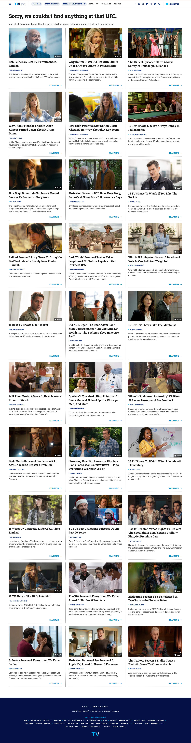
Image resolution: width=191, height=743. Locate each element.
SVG (146, 723)
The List (84, 727)
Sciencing (114, 723)
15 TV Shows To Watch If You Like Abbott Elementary (154, 463)
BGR (25, 720)
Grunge (113, 720)
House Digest (140, 720)
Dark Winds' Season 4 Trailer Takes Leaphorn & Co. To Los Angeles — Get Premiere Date (92, 261)
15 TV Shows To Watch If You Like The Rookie (152, 195)
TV (97, 4)
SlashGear (137, 723)
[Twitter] (139, 4)
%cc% (59, 56)
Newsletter (172, 4)
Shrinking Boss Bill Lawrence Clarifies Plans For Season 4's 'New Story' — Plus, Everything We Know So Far (94, 465)
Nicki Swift (73, 723)
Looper (39, 723)
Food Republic (78, 720)
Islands (160, 720)
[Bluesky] (155, 4)
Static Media (83, 711)
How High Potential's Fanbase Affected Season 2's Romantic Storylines (34, 195)
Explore (57, 720)
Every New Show (52, 4)
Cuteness (47, 720)
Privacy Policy (101, 706)
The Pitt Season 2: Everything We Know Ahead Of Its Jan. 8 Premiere (94, 598)
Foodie (66, 720)
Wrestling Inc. (119, 727)
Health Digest (125, 720)
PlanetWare (101, 723)
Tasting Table (157, 723)
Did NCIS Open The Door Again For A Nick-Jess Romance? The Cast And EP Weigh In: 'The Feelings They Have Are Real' (94, 330)
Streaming (106, 4)
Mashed (47, 723)
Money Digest (60, 723)
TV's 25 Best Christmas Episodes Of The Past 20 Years (94, 530)
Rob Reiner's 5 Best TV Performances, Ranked (33, 64)
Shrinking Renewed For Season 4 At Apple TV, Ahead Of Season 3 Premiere (93, 662)
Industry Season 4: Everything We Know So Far (34, 662)
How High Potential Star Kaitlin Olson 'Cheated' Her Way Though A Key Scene (94, 127)
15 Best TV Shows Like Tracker (28, 325)
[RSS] (159, 4)
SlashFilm (125, 723)
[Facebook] (135, 4)
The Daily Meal (71, 727)
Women (107, 727)
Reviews (117, 4)
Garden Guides (93, 720)
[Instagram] (151, 4)
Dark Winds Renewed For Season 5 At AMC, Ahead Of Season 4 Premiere (32, 463)
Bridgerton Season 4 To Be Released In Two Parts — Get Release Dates (152, 598)
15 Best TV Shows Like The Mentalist (152, 325)
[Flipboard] (147, 4)
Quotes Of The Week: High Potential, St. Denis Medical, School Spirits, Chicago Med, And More (94, 400)
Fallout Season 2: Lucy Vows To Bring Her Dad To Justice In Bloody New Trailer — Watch (35, 261)
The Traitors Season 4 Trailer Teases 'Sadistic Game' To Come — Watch (151, 662)
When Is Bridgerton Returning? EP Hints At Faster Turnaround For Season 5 (154, 398)
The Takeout (95, 727)
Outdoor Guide (87, 723)
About (85, 706)
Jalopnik (29, 723)
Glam (105, 720)
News (91, 4)
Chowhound (35, 720)
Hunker (151, 720)
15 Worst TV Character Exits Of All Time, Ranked (34, 530)
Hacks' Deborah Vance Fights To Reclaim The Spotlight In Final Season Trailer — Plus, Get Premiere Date (154, 532)
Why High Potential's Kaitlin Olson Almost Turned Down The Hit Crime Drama (32, 129)
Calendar (37, 4)
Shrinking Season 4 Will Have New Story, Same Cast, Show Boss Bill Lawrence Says (95, 195)
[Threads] (143, 4)
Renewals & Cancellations (74, 4)
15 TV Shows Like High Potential (29, 596)
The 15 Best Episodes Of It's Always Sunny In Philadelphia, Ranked (150, 64)
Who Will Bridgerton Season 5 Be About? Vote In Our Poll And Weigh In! (154, 259)
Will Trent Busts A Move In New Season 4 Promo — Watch (35, 398)
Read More (54, 85)
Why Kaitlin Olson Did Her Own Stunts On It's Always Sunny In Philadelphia (93, 64)
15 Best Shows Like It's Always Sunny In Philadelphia (154, 128)
